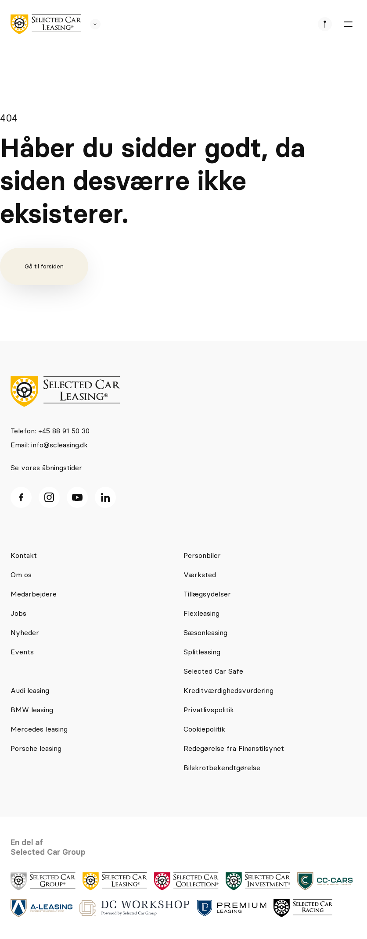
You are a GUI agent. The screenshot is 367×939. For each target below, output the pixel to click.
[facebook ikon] (21, 497)
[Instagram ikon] (49, 497)
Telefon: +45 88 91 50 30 (50, 430)
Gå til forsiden (44, 266)
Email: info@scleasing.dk (49, 444)
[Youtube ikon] (77, 497)
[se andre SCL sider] (91, 24)
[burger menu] (347, 24)
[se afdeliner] (325, 24)
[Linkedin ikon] (105, 497)
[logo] (46, 24)
